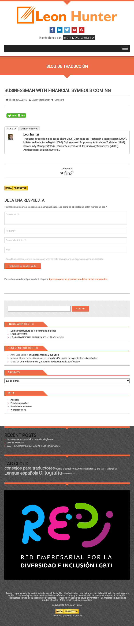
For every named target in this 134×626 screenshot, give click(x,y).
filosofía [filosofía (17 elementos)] (83, 469)
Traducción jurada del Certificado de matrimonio (40, 595)
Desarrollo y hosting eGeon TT (67, 615)
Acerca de (11, 128)
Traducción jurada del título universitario (79, 598)
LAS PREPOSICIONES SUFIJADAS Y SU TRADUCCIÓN (37, 337)
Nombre (10, 231)
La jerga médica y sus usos (45, 355)
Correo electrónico (16, 240)
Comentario (12, 214)
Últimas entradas (29, 128)
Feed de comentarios (21, 406)
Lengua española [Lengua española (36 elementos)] (21, 473)
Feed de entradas (19, 403)
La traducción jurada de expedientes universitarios (72, 358)
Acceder (14, 400)
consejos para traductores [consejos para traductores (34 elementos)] (29, 468)
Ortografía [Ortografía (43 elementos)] (50, 473)
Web (8, 249)
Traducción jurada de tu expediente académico (32, 598)
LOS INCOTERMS (18, 334)
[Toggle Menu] (125, 48)
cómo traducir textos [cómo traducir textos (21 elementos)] (67, 468)
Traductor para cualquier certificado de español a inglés (34, 593)
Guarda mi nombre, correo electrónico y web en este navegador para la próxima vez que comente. (55, 259)
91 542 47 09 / (72, 37)
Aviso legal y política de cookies (76, 600)
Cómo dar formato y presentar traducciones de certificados (50, 361)
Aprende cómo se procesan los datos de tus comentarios (78, 279)
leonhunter (31, 134)
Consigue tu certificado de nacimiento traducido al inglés (96, 595)
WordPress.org (18, 409)
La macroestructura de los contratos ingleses (33, 330)
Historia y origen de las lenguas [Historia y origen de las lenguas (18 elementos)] (102, 469)
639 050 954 (87, 37)
